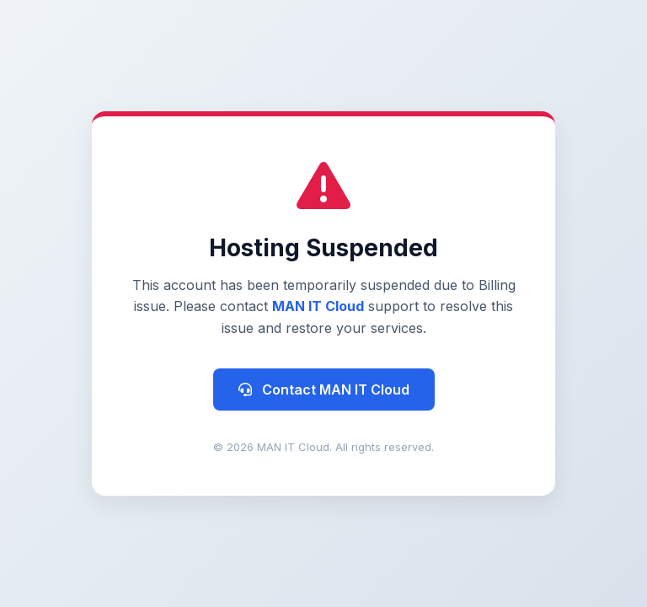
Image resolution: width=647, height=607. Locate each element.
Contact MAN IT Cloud (323, 389)
